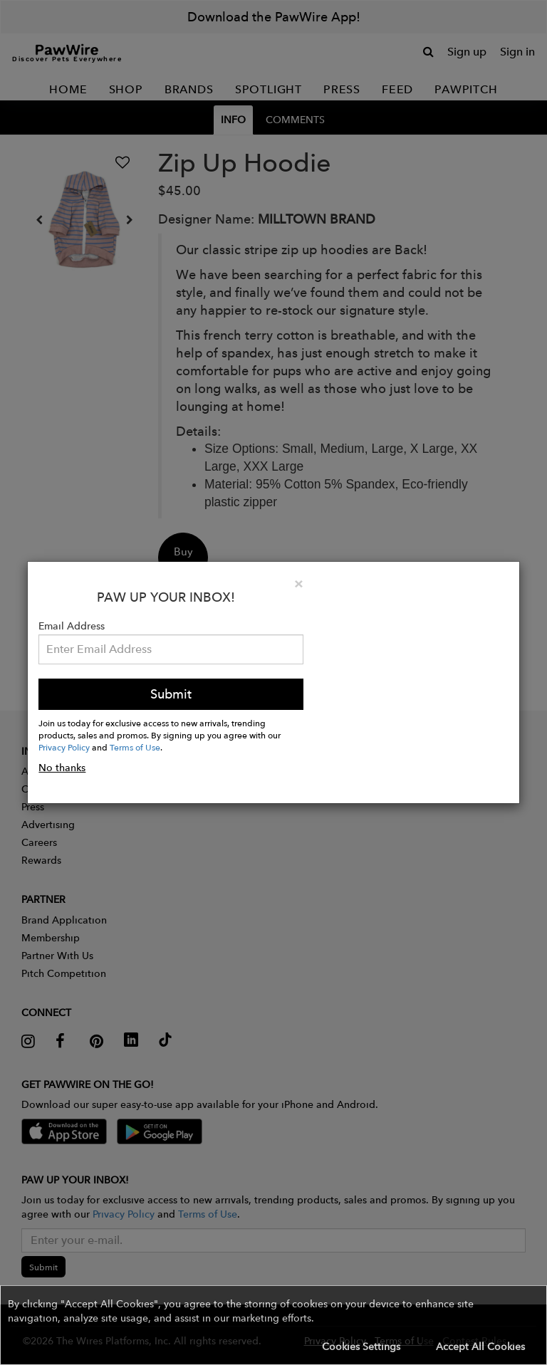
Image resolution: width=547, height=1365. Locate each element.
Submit (171, 694)
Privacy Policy (64, 747)
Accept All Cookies (480, 1346)
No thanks (61, 767)
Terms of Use (135, 747)
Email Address (71, 625)
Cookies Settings (361, 1346)
